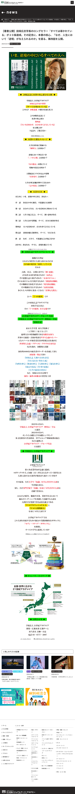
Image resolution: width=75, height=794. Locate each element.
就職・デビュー (7, 739)
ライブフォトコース (34, 748)
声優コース (59, 732)
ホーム (4, 725)
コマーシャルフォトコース (34, 735)
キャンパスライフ (7, 732)
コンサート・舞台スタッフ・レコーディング (47, 751)
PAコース (44, 755)
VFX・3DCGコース (21, 744)
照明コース (44, 758)
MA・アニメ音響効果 (47, 766)
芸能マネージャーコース (47, 735)
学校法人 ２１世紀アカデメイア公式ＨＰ (37, 534)
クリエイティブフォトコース (34, 762)
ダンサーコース (60, 745)
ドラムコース (59, 768)
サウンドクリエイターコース (63, 761)
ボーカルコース (60, 758)
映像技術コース (20, 760)
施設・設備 (6, 736)
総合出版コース (34, 772)
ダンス (58, 742)
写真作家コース (34, 758)
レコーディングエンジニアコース (47, 761)
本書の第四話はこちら (37, 136)
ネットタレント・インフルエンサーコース (64, 735)
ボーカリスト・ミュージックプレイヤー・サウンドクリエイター (64, 754)
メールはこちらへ (25, 639)
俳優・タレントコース (62, 739)
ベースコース (59, 766)
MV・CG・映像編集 (21, 735)
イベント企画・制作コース (47, 739)
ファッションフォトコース (34, 739)
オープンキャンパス (8, 746)
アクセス (5, 753)
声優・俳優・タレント (62, 730)
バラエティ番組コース (22, 755)
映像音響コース (46, 768)
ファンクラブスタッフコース (47, 744)
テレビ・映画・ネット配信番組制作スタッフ (22, 750)
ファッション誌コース (34, 776)
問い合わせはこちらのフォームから (44, 639)
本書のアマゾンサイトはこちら (37, 249)
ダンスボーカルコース (62, 748)
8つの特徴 (5, 729)
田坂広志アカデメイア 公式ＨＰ (37, 313)
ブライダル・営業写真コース (34, 752)
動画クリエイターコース (22, 739)
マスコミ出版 (34, 768)
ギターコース (59, 763)
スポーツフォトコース (34, 744)
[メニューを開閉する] (72, 2)
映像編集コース (20, 742)
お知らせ (6, 19)
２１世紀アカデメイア (8, 763)
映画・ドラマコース (21, 758)
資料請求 (5, 757)
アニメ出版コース (34, 780)
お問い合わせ (6, 760)
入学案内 (5, 743)
